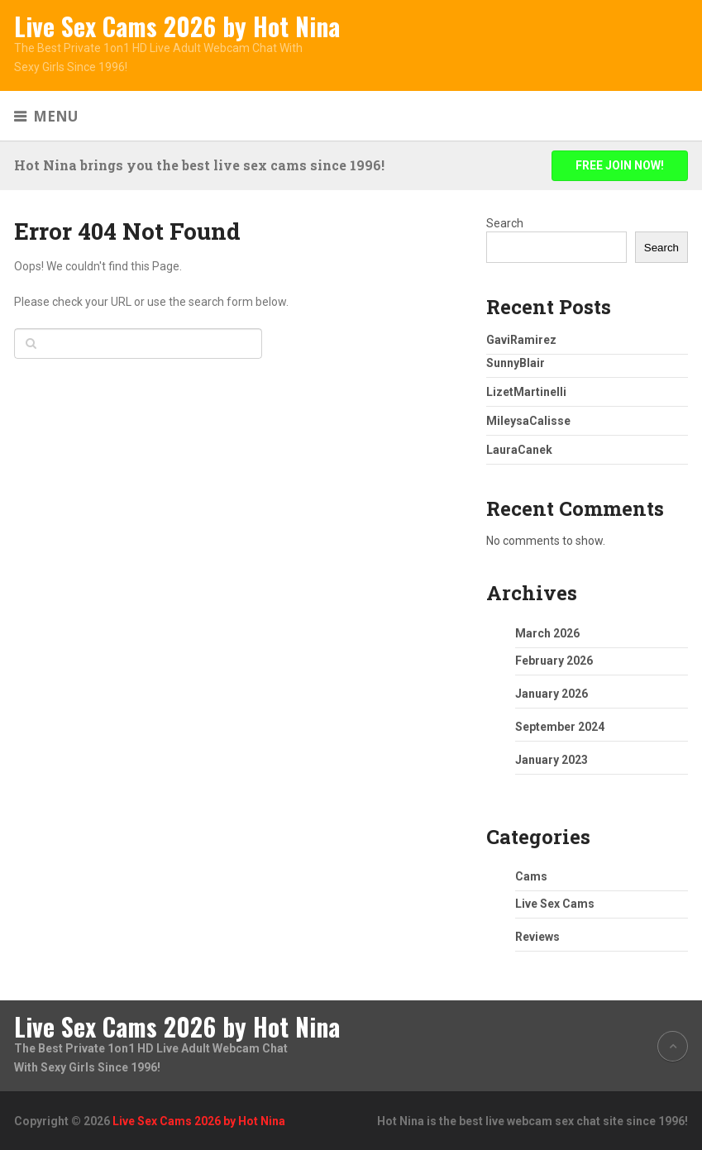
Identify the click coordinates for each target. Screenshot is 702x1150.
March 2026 (547, 633)
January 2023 (551, 759)
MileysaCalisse (528, 420)
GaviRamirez (521, 339)
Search (504, 223)
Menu (55, 116)
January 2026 (551, 693)
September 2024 (559, 726)
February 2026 (554, 660)
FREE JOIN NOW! (619, 165)
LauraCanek (519, 449)
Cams (531, 876)
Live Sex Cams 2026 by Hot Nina (177, 26)
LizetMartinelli (526, 391)
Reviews (537, 936)
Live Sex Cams (555, 903)
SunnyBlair (515, 363)
